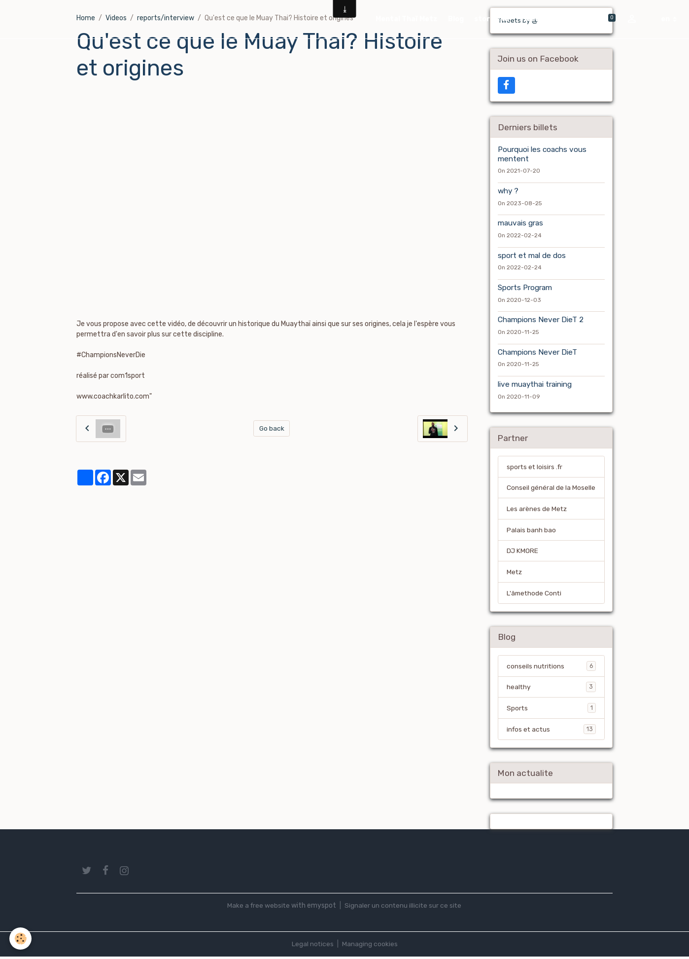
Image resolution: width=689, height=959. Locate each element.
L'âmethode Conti (535, 594)
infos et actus (551, 731)
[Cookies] (21, 938)
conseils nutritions (551, 667)
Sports (551, 710)
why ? (508, 191)
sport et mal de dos (532, 255)
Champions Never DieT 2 (541, 320)
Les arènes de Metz (537, 510)
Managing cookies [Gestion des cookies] (370, 946)
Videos (532, 19)
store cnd (491, 19)
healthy (551, 689)
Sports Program (525, 288)
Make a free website (258, 908)
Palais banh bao (531, 531)
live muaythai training (535, 384)
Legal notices (312, 946)
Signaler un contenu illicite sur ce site (403, 908)
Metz (515, 573)
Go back (271, 428)
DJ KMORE (523, 552)
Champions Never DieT (537, 352)
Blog (456, 19)
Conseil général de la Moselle (551, 488)
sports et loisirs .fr (535, 467)
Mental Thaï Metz (407, 19)
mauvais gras (520, 223)
